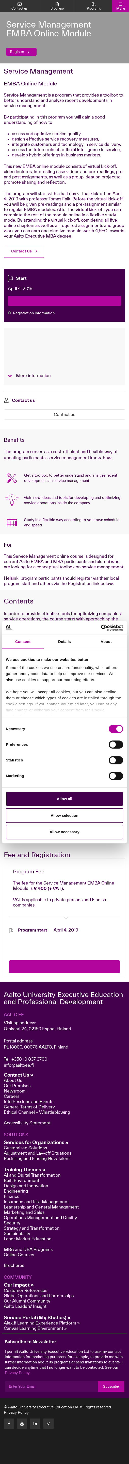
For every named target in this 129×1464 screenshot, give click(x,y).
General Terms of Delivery (29, 1106)
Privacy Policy (16, 1412)
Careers (11, 1096)
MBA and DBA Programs (28, 1249)
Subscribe (111, 1386)
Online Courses (19, 1254)
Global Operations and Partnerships (39, 1295)
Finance (12, 1196)
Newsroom (15, 1090)
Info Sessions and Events (28, 1101)
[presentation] (47, 943)
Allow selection (64, 815)
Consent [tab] (23, 641)
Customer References (25, 1290)
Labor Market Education (28, 1238)
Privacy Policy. (17, 1372)
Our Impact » (19, 1285)
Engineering (16, 1191)
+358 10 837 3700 (29, 1059)
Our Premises (17, 1085)
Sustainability (17, 1233)
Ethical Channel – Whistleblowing (37, 1112)
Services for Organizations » (36, 1142)
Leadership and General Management (41, 1206)
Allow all (64, 799)
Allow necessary (64, 832)
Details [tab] (64, 641)
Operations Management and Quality (40, 1217)
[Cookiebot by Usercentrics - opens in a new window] (101, 627)
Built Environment (21, 1180)
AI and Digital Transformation (32, 1175)
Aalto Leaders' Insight (25, 1306)
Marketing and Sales (24, 1212)
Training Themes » (24, 1169)
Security (12, 1222)
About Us (13, 1080)
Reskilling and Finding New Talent (37, 1158)
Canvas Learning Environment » (35, 1328)
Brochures (14, 1265)
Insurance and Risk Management (36, 1201)
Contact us (64, 414)
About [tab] (106, 641)
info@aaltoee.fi (19, 1065)
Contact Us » (19, 1075)
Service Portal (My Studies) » (37, 1317)
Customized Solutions (25, 1147)
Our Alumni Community (27, 1300)
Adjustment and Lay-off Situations (37, 1153)
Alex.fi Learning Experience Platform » (42, 1322)
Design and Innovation (26, 1185)
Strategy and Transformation (32, 1228)
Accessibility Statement (27, 1122)
